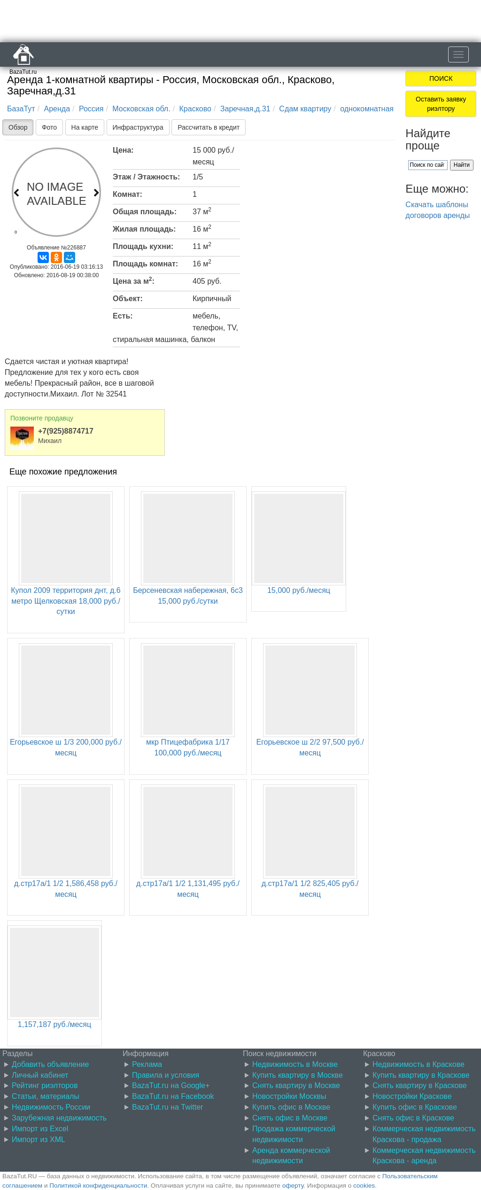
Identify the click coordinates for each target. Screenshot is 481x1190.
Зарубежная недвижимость (59, 1118)
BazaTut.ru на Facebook (173, 1096)
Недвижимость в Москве (295, 1064)
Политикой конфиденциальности (98, 1185)
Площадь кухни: (143, 246)
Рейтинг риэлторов (45, 1085)
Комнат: (127, 194)
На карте (85, 127)
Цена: (123, 150)
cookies (364, 1185)
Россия (91, 109)
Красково (195, 109)
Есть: (123, 316)
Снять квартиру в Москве (296, 1085)
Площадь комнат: (145, 264)
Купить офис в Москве (291, 1107)
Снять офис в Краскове (413, 1118)
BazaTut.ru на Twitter (167, 1107)
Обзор (17, 127)
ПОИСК (440, 78)
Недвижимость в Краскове (418, 1064)
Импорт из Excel (40, 1129)
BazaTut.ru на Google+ (170, 1085)
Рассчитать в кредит (209, 127)
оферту (292, 1185)
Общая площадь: (145, 212)
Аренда (57, 109)
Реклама (147, 1064)
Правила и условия (165, 1075)
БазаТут (21, 109)
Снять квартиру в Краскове (419, 1085)
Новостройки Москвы (289, 1096)
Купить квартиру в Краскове (421, 1075)
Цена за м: (134, 280)
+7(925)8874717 (65, 431)
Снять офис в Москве (289, 1118)
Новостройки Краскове (412, 1096)
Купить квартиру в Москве (297, 1075)
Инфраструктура (138, 127)
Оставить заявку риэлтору (441, 103)
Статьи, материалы (45, 1096)
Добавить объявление (50, 1064)
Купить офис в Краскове (414, 1107)
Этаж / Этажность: (146, 177)
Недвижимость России (51, 1107)
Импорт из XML (38, 1139)
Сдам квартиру (305, 109)
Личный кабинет (40, 1075)
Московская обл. (141, 109)
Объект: (128, 299)
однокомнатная (367, 109)
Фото (49, 127)
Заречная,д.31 (245, 109)
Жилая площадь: (144, 229)
